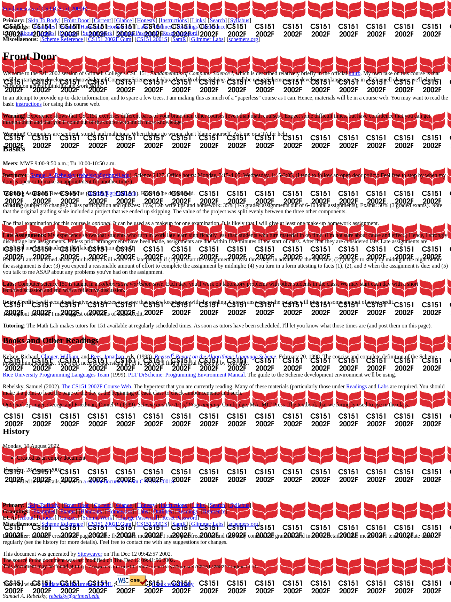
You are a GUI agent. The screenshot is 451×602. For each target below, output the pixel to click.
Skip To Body (43, 20)
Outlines (162, 27)
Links (198, 20)
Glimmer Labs (207, 39)
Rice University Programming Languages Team (56, 375)
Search (217, 20)
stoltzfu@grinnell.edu (112, 193)
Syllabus (239, 20)
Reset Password (179, 33)
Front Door (76, 20)
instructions (29, 104)
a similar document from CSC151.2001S (129, 481)
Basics (14, 148)
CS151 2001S (152, 39)
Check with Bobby (173, 584)
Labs (142, 27)
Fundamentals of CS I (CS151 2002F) (45, 8)
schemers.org (243, 39)
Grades (46, 33)
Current (102, 20)
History (16, 431)
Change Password (137, 33)
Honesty (146, 20)
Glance (124, 20)
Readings (187, 27)
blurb (354, 73)
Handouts (91, 27)
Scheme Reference (62, 39)
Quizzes (69, 33)
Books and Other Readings (51, 340)
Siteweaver (90, 554)
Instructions (174, 20)
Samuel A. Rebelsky (53, 175)
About (26, 33)
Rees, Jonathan (107, 356)
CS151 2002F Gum (109, 39)
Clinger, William (59, 356)
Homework (119, 27)
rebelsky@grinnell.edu (104, 175)
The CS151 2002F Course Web (96, 386)
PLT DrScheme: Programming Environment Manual (186, 375)
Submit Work (97, 33)
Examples (44, 27)
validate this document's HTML (77, 584)
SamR (179, 39)
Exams (68, 27)
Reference (214, 27)
